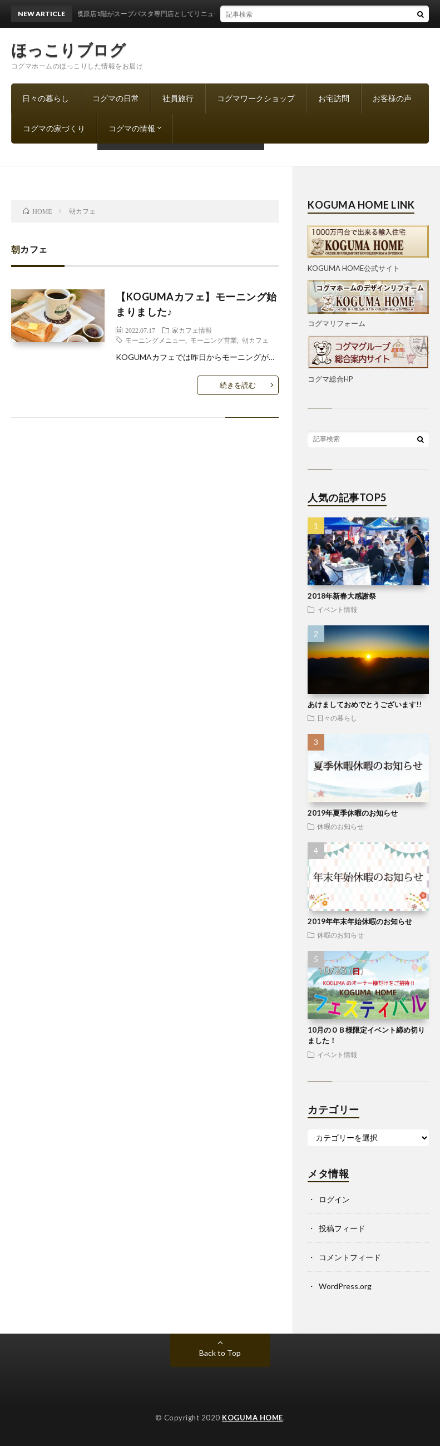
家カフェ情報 (192, 330)
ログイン (334, 1199)
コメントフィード (350, 1257)
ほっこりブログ (68, 49)
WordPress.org (345, 1286)
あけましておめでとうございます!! (365, 704)
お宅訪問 (333, 98)
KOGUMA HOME (252, 1417)
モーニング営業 (213, 340)
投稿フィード (342, 1228)
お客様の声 (392, 98)
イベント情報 (337, 609)
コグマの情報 (131, 128)
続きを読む (238, 385)
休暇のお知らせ (340, 826)
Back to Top (220, 1353)
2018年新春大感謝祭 (342, 595)
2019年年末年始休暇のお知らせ (360, 921)
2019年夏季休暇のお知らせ (353, 812)
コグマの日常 (115, 98)
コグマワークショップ (256, 98)
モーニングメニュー (155, 340)
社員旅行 (178, 98)
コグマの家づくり (54, 128)
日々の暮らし (45, 98)
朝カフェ (255, 340)
